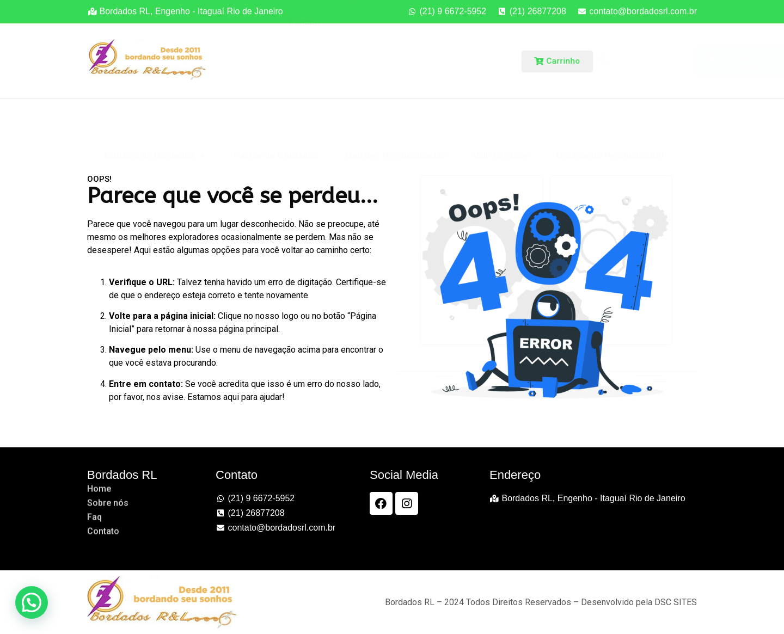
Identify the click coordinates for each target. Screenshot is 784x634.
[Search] (512, 59)
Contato (304, 64)
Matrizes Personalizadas (395, 124)
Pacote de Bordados (276, 124)
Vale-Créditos (501, 124)
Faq (351, 39)
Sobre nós (307, 39)
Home (259, 39)
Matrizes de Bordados (155, 124)
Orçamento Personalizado (609, 124)
